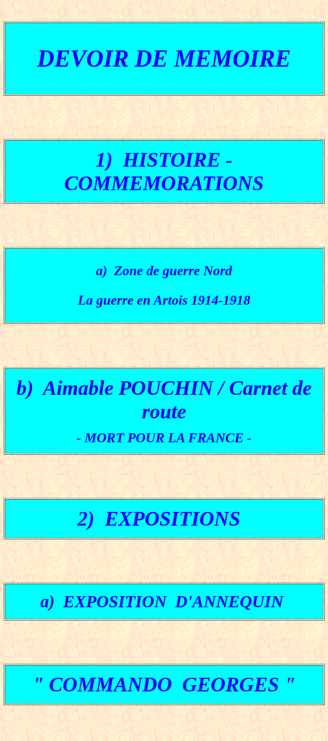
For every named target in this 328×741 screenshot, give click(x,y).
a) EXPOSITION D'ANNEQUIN (164, 601)
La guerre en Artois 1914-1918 (164, 300)
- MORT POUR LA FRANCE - (164, 437)
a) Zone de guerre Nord (164, 270)
